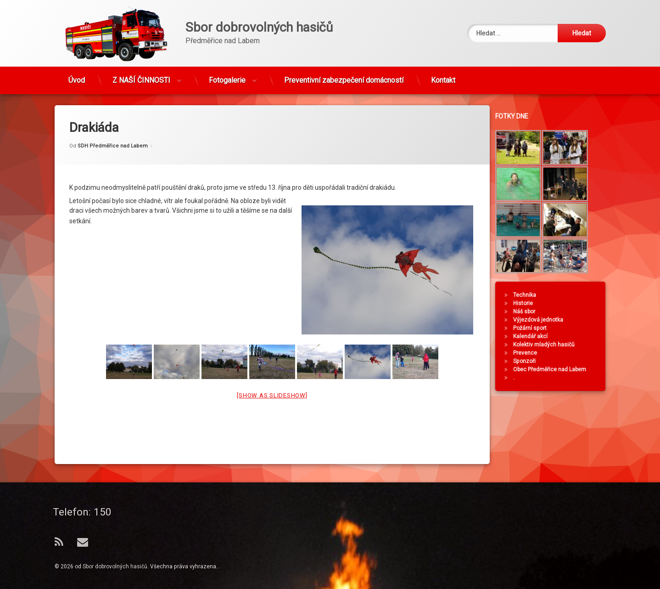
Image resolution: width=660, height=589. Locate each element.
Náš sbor (529, 311)
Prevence (530, 353)
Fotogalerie (227, 76)
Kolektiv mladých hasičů (549, 344)
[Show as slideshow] (272, 378)
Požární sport (535, 328)
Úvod (76, 76)
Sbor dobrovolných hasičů (115, 566)
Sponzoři (529, 361)
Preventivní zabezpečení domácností (343, 76)
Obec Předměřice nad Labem (554, 369)
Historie (528, 303)
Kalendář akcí (535, 336)
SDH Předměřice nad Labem (113, 129)
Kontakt (443, 76)
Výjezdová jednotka (543, 320)
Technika (529, 295)
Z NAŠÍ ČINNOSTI (141, 76)
